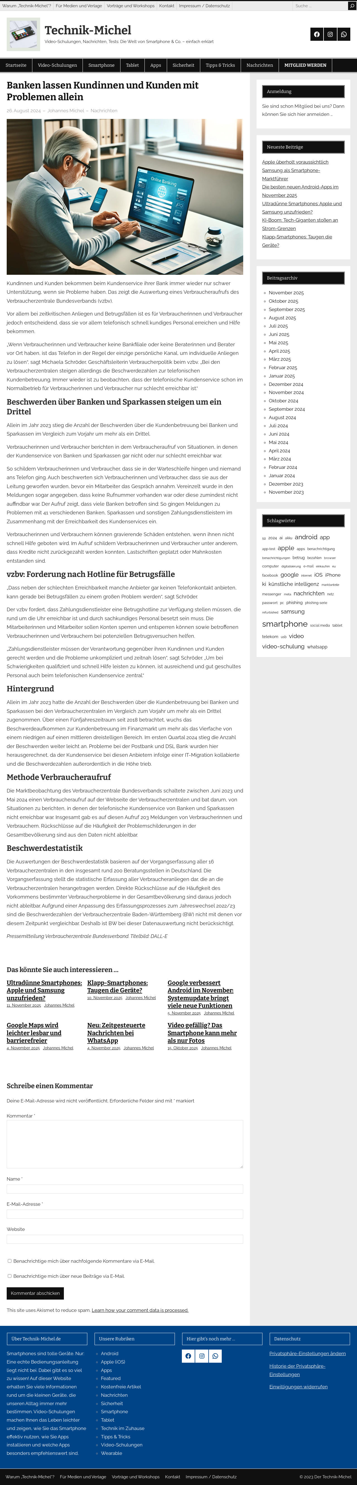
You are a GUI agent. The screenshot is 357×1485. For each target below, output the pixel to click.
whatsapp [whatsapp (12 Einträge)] (317, 647)
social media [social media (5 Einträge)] (320, 625)
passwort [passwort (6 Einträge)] (270, 603)
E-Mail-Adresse (25, 1204)
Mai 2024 (278, 442)
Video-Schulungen (122, 1445)
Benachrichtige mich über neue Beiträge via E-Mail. (69, 1276)
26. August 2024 (24, 110)
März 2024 (280, 459)
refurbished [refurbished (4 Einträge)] (270, 612)
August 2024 (282, 417)
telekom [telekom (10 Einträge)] (270, 636)
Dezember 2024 (286, 384)
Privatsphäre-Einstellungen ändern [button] (307, 1353)
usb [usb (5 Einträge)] (283, 637)
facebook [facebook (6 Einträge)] (270, 575)
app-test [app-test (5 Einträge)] (268, 549)
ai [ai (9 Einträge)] (281, 537)
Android (110, 1353)
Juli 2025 (278, 326)
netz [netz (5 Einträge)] (330, 594)
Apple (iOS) (113, 1362)
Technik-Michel (88, 30)
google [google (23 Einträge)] (290, 574)
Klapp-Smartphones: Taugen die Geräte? (117, 986)
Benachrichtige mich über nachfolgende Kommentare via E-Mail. (84, 1261)
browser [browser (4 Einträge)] (330, 558)
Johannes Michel (59, 1005)
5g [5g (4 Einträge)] (264, 538)
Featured (111, 1378)
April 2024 (279, 450)
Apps (106, 1370)
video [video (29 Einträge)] (296, 635)
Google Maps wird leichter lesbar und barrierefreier (34, 1032)
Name (15, 1179)
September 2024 (287, 409)
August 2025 (282, 318)
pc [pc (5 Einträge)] (282, 603)
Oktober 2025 (283, 301)
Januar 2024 (282, 475)
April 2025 (279, 351)
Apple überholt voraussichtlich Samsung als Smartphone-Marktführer (295, 170)
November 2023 (286, 492)
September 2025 (287, 309)
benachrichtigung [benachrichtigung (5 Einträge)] (321, 549)
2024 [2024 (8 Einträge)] (272, 538)
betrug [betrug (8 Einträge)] (299, 557)
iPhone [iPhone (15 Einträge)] (333, 575)
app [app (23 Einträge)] (325, 537)
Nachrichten (104, 110)
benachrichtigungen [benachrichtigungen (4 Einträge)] (276, 558)
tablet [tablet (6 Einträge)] (337, 625)
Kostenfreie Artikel (121, 1386)
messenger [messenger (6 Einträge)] (271, 594)
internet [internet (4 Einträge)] (306, 575)
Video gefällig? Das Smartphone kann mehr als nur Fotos (202, 1032)
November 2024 (286, 392)
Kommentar (21, 1116)
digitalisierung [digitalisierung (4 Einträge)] (291, 566)
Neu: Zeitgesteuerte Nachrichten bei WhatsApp (116, 1032)
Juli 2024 (278, 425)
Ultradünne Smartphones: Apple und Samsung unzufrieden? (44, 990)
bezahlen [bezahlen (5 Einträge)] (314, 558)
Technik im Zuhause (122, 1428)
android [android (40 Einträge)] (306, 537)
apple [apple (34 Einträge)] (286, 547)
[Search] (352, 6)
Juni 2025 (279, 334)
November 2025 (286, 292)
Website (16, 1229)
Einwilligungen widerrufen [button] (298, 1386)
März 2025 (280, 359)
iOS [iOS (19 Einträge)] (318, 575)
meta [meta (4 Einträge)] (287, 594)
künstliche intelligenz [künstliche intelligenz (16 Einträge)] (294, 584)
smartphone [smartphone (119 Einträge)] (285, 624)
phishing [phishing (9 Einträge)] (294, 602)
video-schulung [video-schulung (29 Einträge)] (283, 646)
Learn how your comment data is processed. (140, 1310)
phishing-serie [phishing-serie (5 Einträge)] (316, 603)
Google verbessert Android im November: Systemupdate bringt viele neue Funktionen (200, 994)
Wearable (111, 1453)
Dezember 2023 (286, 484)
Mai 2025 (278, 342)
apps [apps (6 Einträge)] (301, 549)
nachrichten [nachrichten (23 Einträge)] (309, 593)
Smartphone (114, 1411)
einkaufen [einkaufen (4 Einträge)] (323, 566)
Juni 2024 (279, 434)
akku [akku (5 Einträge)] (288, 538)
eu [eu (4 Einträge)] (334, 566)
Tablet (107, 1420)
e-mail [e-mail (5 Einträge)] (308, 566)
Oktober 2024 (283, 401)
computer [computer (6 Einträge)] (270, 566)
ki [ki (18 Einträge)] (264, 584)
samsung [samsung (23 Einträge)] (293, 611)
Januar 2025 (282, 376)
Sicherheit (112, 1403)
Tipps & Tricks (115, 1436)
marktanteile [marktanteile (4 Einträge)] (330, 584)
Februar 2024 (283, 467)
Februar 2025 (283, 367)
